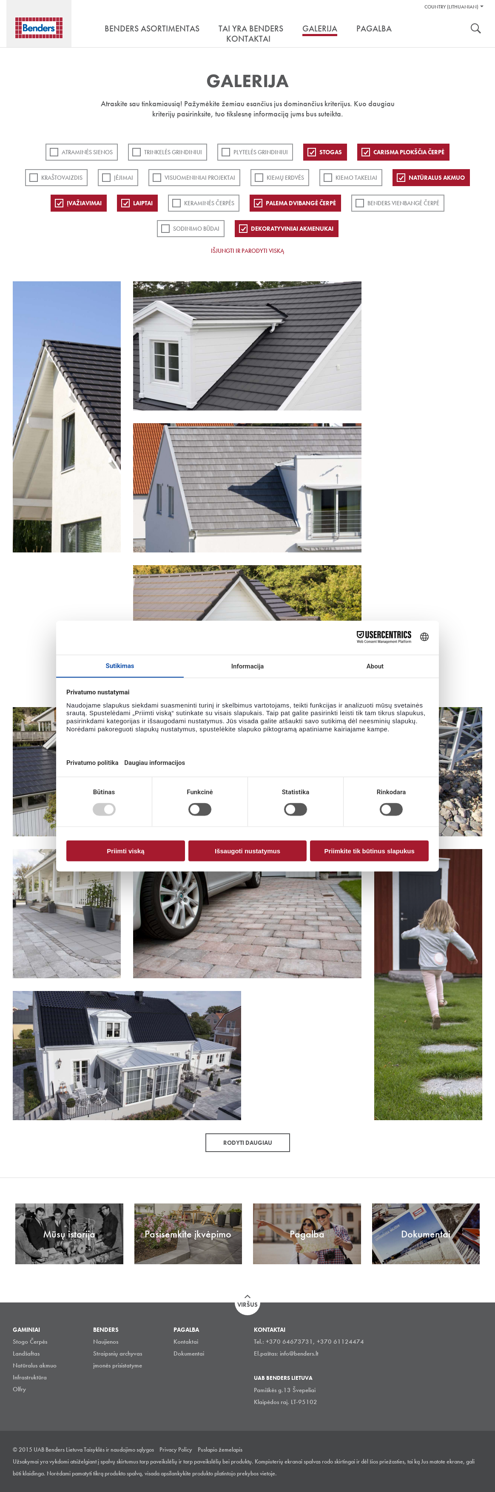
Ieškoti (476, 29)
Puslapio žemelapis (220, 1449)
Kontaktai (186, 1341)
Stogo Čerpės (30, 1341)
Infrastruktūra (30, 1377)
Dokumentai (189, 1353)
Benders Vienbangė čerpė (403, 203)
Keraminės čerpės (209, 203)
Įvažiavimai (84, 203)
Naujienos (105, 1341)
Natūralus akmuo (437, 177)
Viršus (247, 1304)
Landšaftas (26, 1353)
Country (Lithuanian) (451, 6)
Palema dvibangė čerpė (301, 203)
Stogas (330, 152)
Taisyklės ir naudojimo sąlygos (119, 1449)
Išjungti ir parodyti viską (247, 251)
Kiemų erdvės (285, 177)
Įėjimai (123, 177)
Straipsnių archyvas (117, 1353)
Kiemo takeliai (356, 177)
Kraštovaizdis (61, 177)
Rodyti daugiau (247, 1143)
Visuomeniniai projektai (200, 177)
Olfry (19, 1389)
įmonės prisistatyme (117, 1365)
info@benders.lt (299, 1353)
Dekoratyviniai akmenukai (292, 228)
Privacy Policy (175, 1449)
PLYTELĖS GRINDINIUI (260, 152)
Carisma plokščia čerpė (408, 152)
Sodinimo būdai (196, 228)
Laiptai (143, 203)
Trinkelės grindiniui (173, 152)
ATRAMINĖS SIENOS (87, 152)
